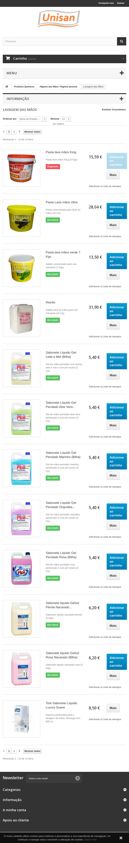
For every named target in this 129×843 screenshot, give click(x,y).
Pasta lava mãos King (61, 152)
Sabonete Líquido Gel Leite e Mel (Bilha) (61, 355)
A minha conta (14, 810)
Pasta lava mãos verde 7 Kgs (63, 254)
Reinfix (50, 302)
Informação (17, 98)
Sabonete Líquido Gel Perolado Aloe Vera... (61, 405)
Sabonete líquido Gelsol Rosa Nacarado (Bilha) (62, 655)
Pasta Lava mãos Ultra (62, 202)
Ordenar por (10, 118)
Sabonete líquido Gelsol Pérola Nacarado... (62, 605)
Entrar (120, 3)
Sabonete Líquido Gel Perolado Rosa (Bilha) (61, 555)
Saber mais (90, 839)
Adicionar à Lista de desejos (105, 186)
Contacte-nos (106, 3)
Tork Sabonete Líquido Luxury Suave (61, 705)
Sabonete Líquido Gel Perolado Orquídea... (61, 505)
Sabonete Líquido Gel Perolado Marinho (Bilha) (63, 455)
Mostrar (55, 118)
